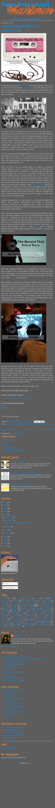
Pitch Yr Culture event (10, 704)
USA (29, 619)
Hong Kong (21, 424)
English (31, 603)
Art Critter (28, 598)
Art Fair (36, 598)
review (9, 626)
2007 (6, 546)
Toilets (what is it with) (10, 738)
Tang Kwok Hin (29, 617)
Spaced (36, 226)
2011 (6, 514)
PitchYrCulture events (10, 678)
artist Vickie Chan (30, 622)
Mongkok (47, 613)
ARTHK (3, 598)
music (27, 424)
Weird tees (7, 717)
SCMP (23, 615)
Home (15, 19)
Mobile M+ (39, 613)
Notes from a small (25, 4)
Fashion (14, 606)
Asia (9, 424)
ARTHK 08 (7, 675)
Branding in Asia (9, 693)
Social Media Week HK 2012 (13, 733)
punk (2, 626)
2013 (6, 508)
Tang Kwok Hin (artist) (11, 709)
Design (3, 603)
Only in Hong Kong (9, 701)
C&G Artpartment (38, 185)
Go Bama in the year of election (14, 727)
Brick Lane (25, 600)
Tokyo (48, 617)
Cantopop (14, 424)
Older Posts (49, 430)
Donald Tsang (13, 603)
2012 (6, 511)
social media (17, 626)
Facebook (4, 606)
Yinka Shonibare (16, 622)
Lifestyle (4, 610)
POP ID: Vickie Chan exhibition (14, 680)
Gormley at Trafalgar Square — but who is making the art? (23, 659)
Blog (3, 405)
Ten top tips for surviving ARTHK (14, 664)
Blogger (31, 763)
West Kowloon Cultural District (42, 619)
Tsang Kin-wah (15, 619)
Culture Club (24, 86)
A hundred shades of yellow (20, 484)
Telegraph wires (8, 448)
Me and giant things (10, 440)
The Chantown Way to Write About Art (16, 656)
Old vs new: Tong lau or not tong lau (23, 473)
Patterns (6, 443)
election (3, 624)
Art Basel (19, 598)
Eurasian (47, 603)
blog (39, 622)
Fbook (4, 408)
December (9, 517)
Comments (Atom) (17, 433)
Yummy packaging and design (13, 451)
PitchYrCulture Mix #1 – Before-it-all (20, 28)
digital (46, 622)
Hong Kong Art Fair (46, 606)
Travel (41, 424)
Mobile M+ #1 (8, 670)
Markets (12, 613)
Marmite (21, 613)
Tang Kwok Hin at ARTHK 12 (13, 672)
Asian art (15, 601)
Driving (24, 603)
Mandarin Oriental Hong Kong (39, 610)
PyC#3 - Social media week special (17, 398)
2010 (6, 537)
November (9, 520)
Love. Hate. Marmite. (17, 461)
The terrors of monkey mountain (14, 712)
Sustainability (17, 617)
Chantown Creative (31, 19)
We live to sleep (8, 714)
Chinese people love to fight (13, 698)
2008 (6, 543)
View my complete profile (10, 646)
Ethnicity (39, 603)
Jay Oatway (46, 608)
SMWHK (32, 615)
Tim (27, 226)
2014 (6, 505)
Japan (38, 608)
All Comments (8, 587)
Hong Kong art (10, 608)
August (8, 527)
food (9, 624)
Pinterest (3, 615)
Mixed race (30, 613)
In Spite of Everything (10, 667)
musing (29, 624)
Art (6, 424)
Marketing (4, 613)
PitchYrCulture (27, 88)
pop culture (38, 624)
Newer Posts (5, 430)
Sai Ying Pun (42, 615)
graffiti (16, 624)
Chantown (11, 421)
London (15, 610)
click (30, 391)
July (7, 530)
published (47, 624)
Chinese (47, 601)
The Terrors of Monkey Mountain (14, 735)
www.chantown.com (8, 748)
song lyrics (28, 626)
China (40, 600)
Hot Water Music (27, 608)
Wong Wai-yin (5, 622)
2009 (6, 540)
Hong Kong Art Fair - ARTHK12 (14, 661)
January (8, 533)
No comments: (26, 421)
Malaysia (24, 610)
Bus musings (7, 696)
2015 (6, 502)
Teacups (6, 445)
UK (23, 619)
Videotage (47, 424)
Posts (5, 583)
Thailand (40, 617)
